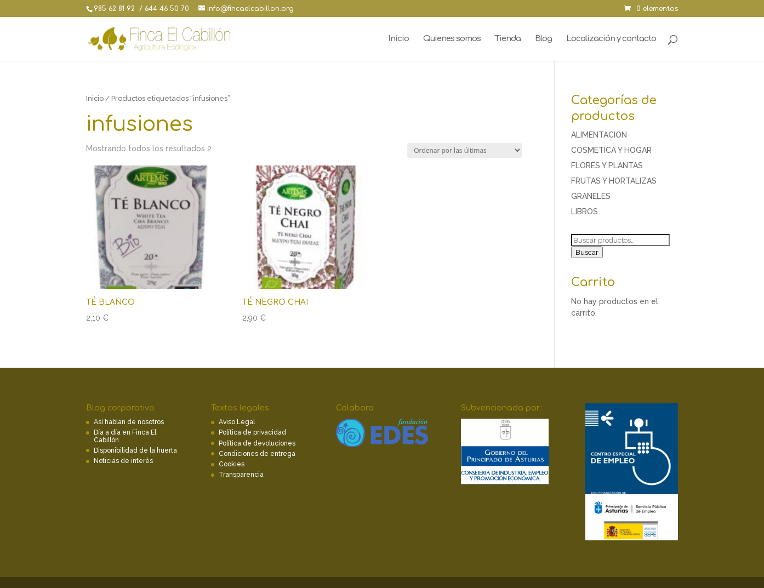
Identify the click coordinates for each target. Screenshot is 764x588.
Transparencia (241, 474)
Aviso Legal (237, 422)
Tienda (508, 39)
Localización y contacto (611, 39)
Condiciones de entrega (257, 454)
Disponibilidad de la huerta (135, 450)
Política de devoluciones (257, 443)
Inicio (398, 39)
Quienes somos (452, 39)
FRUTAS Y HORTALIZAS (614, 180)
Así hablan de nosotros (129, 422)
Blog (543, 39)
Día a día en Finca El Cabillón (125, 436)
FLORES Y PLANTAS (607, 165)
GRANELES (591, 196)
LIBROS (584, 211)
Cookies (231, 464)
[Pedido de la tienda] (464, 150)
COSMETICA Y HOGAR (611, 150)
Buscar (586, 252)
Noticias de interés (123, 461)
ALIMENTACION (599, 134)
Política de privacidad (252, 432)
